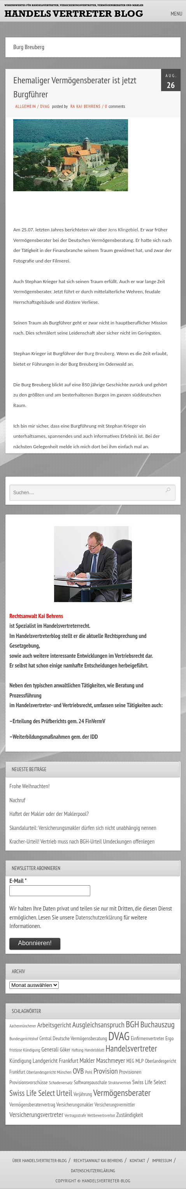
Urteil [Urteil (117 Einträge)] (64, 1092)
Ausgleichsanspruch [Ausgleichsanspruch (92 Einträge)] (98, 1024)
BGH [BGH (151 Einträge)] (132, 1024)
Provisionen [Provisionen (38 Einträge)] (130, 1071)
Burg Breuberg (99, 353)
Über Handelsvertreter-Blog (39, 1160)
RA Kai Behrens (85, 106)
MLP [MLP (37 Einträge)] (139, 1060)
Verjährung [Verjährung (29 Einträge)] (83, 1094)
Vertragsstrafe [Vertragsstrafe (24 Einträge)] (75, 1115)
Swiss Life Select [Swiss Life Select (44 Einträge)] (149, 1082)
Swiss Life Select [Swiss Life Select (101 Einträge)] (32, 1093)
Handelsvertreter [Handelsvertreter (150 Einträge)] (131, 1048)
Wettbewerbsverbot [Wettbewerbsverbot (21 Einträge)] (101, 1115)
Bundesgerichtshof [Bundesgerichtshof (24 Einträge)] (23, 1038)
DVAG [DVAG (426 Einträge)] (119, 1036)
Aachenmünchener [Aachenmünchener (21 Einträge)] (22, 1026)
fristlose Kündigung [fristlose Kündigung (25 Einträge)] (24, 1050)
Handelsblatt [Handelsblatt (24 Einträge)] (94, 1050)
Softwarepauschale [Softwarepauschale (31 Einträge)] (90, 1082)
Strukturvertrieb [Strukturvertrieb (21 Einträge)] (119, 1082)
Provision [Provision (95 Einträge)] (105, 1071)
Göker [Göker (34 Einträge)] (65, 1049)
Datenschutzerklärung (98, 917)
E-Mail (17, 880)
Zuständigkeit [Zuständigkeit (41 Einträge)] (129, 1115)
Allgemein (25, 106)
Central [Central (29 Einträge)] (45, 1038)
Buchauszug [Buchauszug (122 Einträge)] (157, 1024)
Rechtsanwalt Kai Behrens (98, 1160)
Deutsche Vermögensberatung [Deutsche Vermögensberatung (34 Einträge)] (80, 1038)
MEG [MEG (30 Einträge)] (130, 1061)
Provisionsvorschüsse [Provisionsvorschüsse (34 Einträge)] (28, 1082)
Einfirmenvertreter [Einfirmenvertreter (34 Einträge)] (147, 1038)
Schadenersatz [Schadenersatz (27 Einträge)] (61, 1082)
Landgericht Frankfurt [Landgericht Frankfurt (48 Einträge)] (55, 1060)
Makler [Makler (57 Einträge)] (87, 1060)
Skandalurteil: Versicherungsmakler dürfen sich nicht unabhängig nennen (82, 827)
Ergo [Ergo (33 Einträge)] (169, 1038)
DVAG (45, 106)
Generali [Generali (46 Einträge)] (49, 1049)
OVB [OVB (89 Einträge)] (78, 1071)
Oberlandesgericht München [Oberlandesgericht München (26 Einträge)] (49, 1072)
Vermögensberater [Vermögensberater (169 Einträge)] (122, 1092)
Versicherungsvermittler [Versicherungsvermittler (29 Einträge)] (115, 1104)
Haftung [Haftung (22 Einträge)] (77, 1050)
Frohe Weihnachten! (29, 786)
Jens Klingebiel (123, 230)
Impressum (162, 1160)
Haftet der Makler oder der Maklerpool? (49, 813)
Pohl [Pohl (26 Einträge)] (88, 1072)
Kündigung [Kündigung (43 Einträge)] (20, 1060)
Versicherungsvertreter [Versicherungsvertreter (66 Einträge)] (36, 1114)
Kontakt (137, 1160)
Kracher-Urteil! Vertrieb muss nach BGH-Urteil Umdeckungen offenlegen (81, 841)
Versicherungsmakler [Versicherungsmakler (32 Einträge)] (74, 1104)
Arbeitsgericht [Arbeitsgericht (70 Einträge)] (54, 1024)
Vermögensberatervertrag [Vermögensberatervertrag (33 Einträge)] (32, 1104)
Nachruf (17, 800)
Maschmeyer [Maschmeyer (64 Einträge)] (110, 1060)
